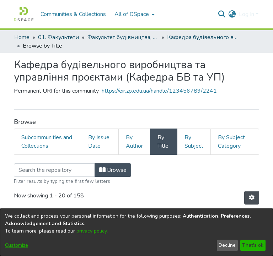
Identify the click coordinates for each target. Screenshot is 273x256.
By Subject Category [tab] (231, 142)
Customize (16, 245)
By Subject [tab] (193, 142)
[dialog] (136, 232)
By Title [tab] (162, 142)
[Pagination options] (251, 198)
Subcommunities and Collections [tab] (46, 142)
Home (22, 37)
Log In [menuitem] (246, 14)
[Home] (23, 14)
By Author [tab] (134, 142)
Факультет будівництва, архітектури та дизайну (123, 37)
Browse (113, 170)
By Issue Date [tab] (98, 142)
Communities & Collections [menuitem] (73, 14)
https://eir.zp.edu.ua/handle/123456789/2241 (159, 91)
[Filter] (54, 170)
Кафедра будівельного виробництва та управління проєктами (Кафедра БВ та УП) (202, 37)
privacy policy (91, 231)
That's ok (252, 245)
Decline (227, 245)
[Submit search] (222, 14)
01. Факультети (58, 37)
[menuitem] (134, 14)
